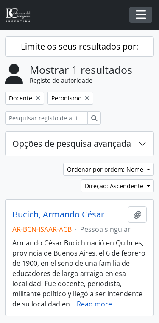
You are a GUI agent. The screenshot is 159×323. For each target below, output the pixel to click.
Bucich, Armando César (58, 214)
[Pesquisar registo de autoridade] (46, 118)
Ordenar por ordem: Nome (106, 169)
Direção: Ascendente (115, 186)
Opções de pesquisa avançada (71, 143)
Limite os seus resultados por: (79, 46)
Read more (94, 304)
